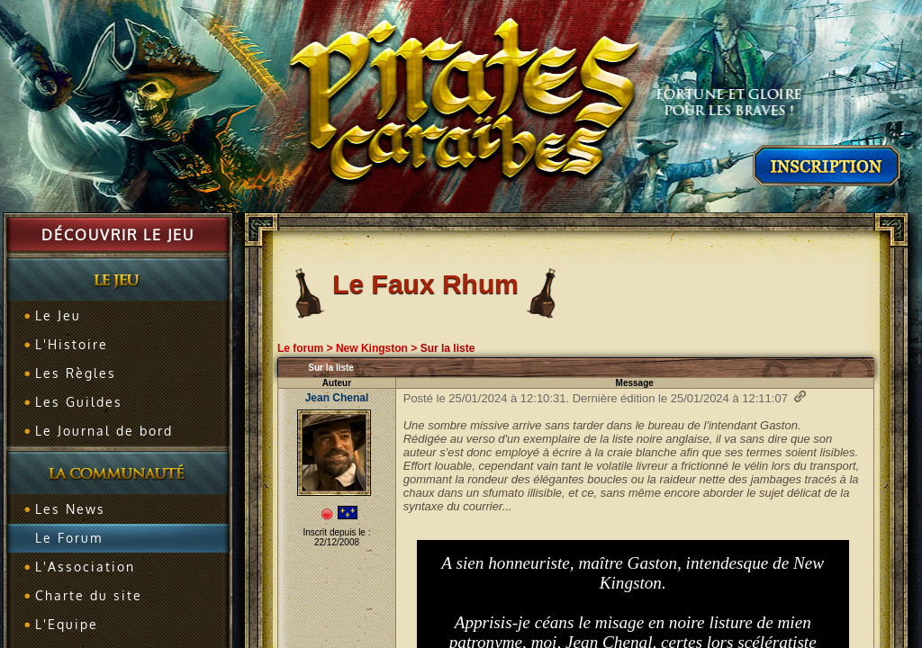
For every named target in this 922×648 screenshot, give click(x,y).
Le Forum (69, 537)
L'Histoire (71, 344)
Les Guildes (78, 402)
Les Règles (75, 373)
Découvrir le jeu (117, 235)
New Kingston (372, 348)
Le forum (300, 348)
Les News (70, 509)
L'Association (85, 566)
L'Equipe (66, 624)
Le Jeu (58, 315)
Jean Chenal (337, 398)
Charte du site (88, 595)
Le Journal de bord (104, 430)
